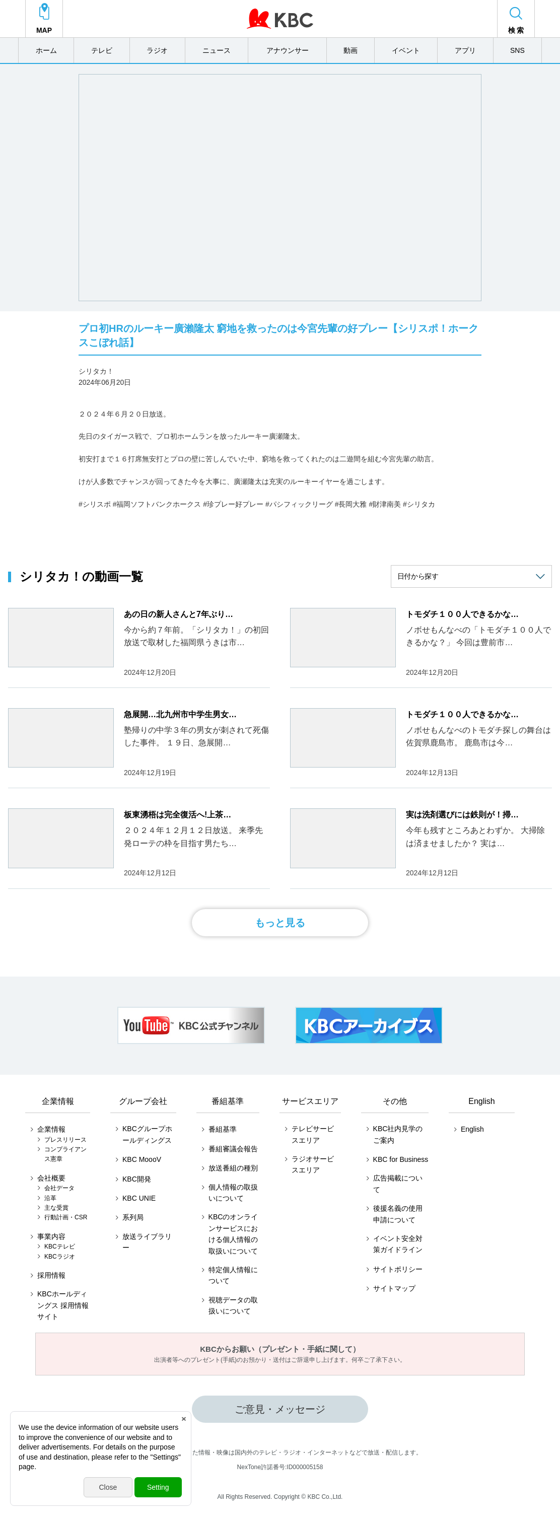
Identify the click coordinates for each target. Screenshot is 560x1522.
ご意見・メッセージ (280, 1409)
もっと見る (280, 922)
